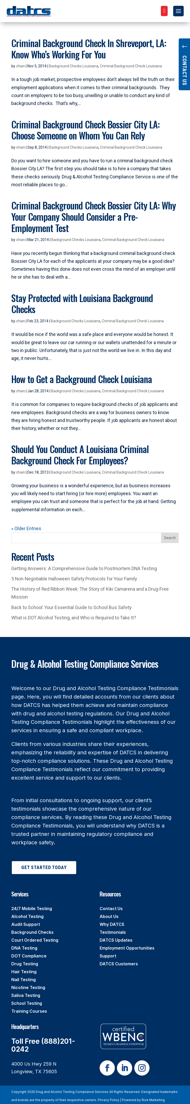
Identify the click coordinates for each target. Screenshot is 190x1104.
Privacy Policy (108, 1100)
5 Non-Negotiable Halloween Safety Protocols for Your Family (74, 578)
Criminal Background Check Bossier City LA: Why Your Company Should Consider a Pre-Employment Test (93, 216)
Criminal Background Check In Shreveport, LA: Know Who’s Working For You (88, 48)
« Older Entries (26, 528)
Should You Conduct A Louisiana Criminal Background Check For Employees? (80, 454)
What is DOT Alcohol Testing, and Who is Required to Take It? (73, 617)
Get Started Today (44, 867)
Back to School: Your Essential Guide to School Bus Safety (71, 607)
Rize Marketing (153, 1100)
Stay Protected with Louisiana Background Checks (82, 303)
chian (20, 66)
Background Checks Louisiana (73, 66)
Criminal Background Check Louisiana (131, 66)
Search (170, 538)
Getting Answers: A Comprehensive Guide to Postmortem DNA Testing (84, 568)
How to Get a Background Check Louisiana (81, 379)
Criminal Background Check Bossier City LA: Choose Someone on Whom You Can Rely (85, 129)
